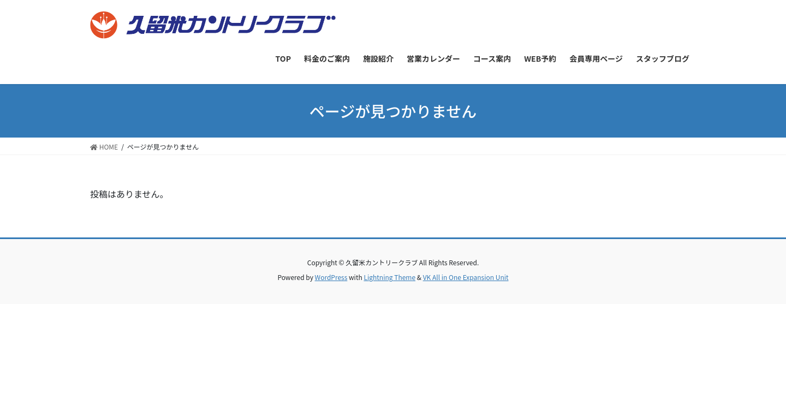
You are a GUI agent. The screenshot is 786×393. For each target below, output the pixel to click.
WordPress (331, 277)
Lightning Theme (389, 277)
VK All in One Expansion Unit (466, 277)
